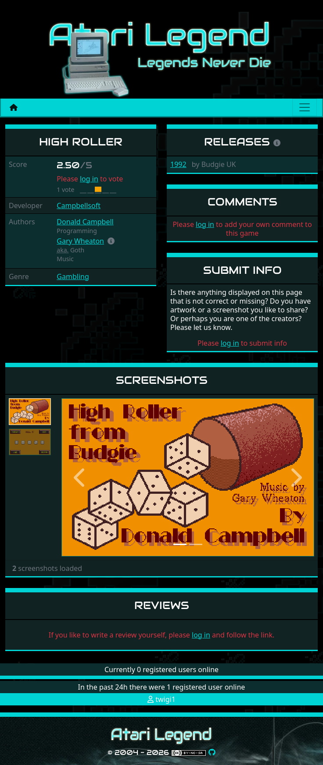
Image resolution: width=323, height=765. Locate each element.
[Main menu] (304, 107)
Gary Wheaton (80, 241)
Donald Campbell (85, 222)
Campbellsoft (78, 205)
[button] (111, 241)
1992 (178, 164)
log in (89, 179)
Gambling (73, 276)
